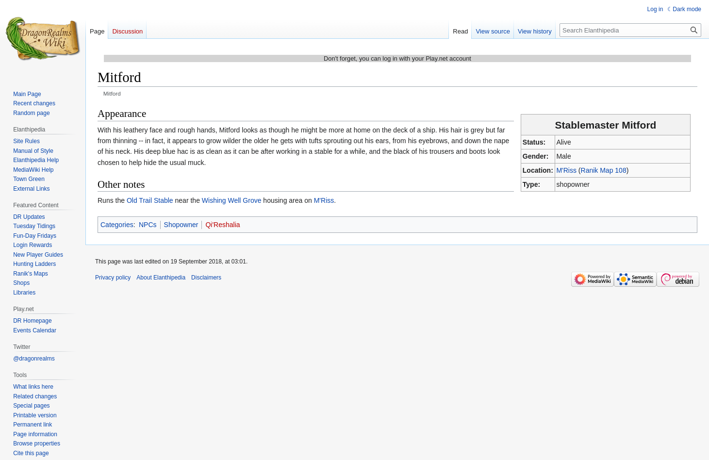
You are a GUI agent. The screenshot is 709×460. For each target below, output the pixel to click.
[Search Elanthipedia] (630, 30)
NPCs (148, 225)
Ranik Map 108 (604, 170)
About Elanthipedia (160, 277)
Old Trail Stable (150, 200)
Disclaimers (206, 277)
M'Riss (566, 170)
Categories (116, 225)
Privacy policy (113, 277)
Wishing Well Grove (232, 200)
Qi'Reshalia (222, 225)
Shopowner (181, 225)
